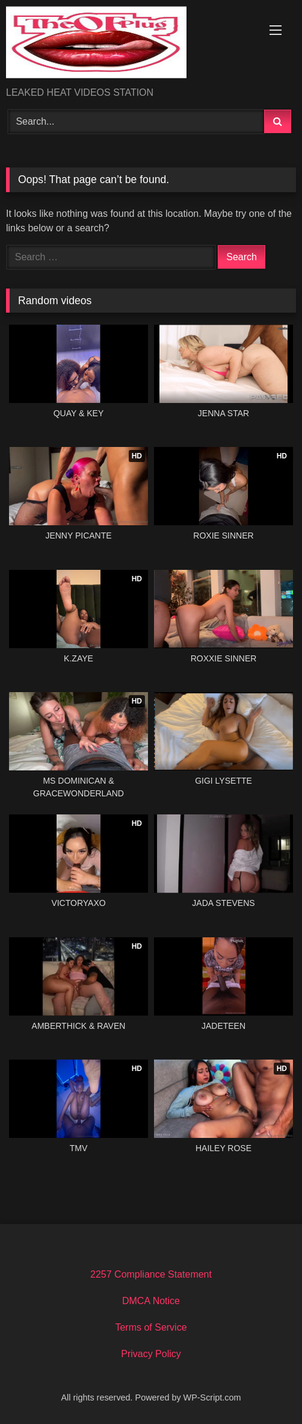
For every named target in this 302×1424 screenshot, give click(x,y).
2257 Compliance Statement (151, 1274)
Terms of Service (150, 1327)
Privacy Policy (151, 1354)
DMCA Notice (151, 1301)
